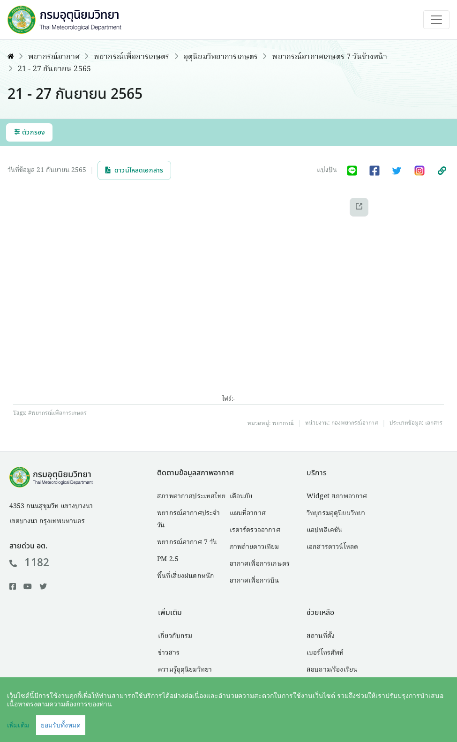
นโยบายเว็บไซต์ (364, 721)
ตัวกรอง (29, 132)
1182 (29, 563)
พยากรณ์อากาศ (54, 57)
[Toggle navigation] (436, 19)
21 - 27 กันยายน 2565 (54, 69)
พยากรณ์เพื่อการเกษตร (132, 57)
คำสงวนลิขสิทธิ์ (302, 721)
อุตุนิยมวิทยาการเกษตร (221, 57)
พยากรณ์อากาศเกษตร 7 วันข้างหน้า (329, 57)
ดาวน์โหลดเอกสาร (134, 170)
